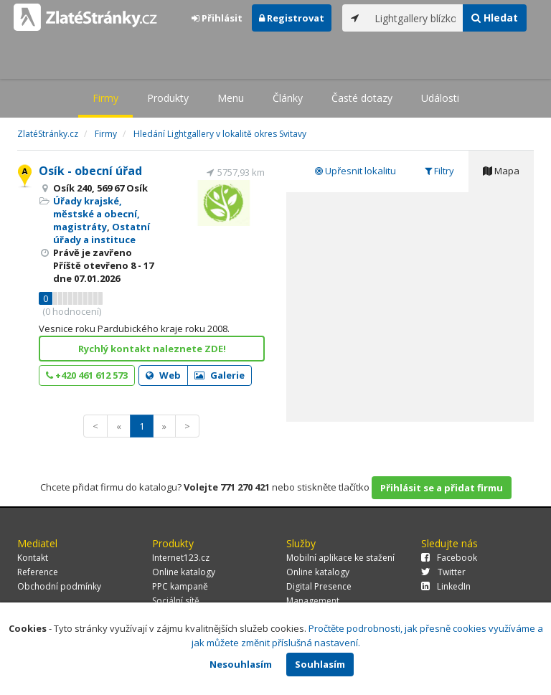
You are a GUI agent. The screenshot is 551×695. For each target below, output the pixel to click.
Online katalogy (183, 572)
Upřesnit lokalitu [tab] (355, 170)
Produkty (168, 98)
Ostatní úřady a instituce (101, 233)
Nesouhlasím (240, 664)
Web (163, 375)
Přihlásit (217, 17)
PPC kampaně (180, 586)
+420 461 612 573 (87, 375)
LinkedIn (446, 586)
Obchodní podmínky (59, 586)
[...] (415, 18)
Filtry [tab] (439, 170)
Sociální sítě (175, 601)
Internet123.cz (180, 558)
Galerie (219, 375)
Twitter (443, 572)
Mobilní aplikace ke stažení (340, 558)
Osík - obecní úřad (90, 171)
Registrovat (291, 17)
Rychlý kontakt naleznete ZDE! (152, 348)
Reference (37, 572)
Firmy (105, 98)
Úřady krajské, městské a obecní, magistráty (96, 213)
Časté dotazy (361, 98)
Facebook (449, 558)
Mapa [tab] (501, 170)
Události (440, 98)
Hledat (494, 17)
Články (288, 98)
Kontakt (32, 558)
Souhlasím (320, 664)
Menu (230, 98)
